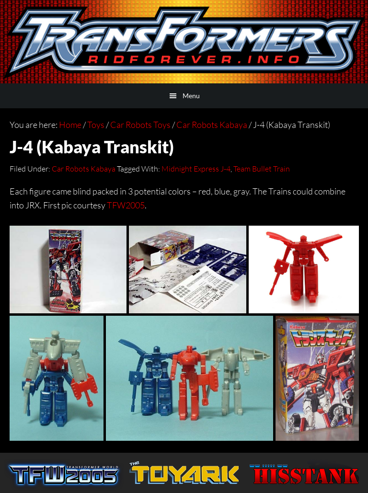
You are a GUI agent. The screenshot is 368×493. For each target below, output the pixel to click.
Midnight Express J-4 (195, 168)
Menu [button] (191, 96)
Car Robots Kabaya (83, 168)
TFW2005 (126, 205)
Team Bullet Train (261, 168)
